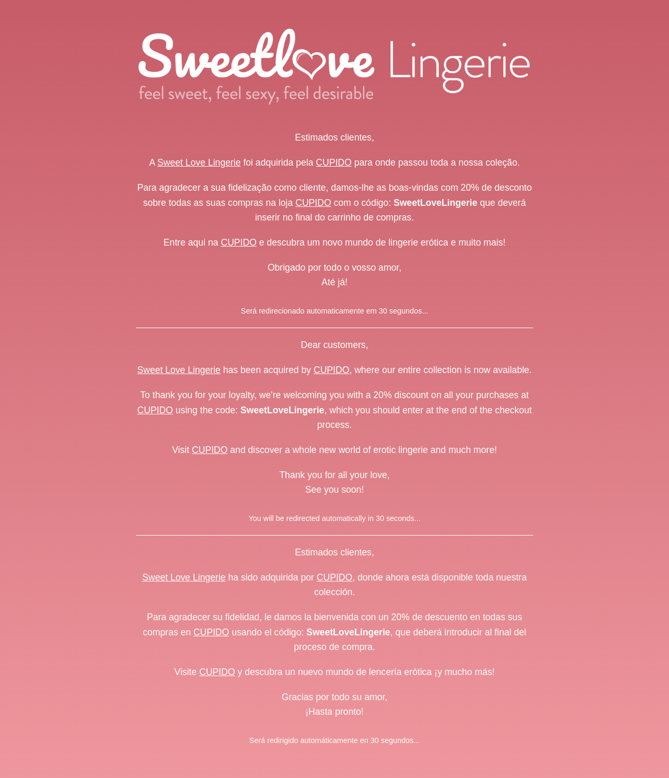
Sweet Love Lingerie (198, 162)
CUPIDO (333, 162)
